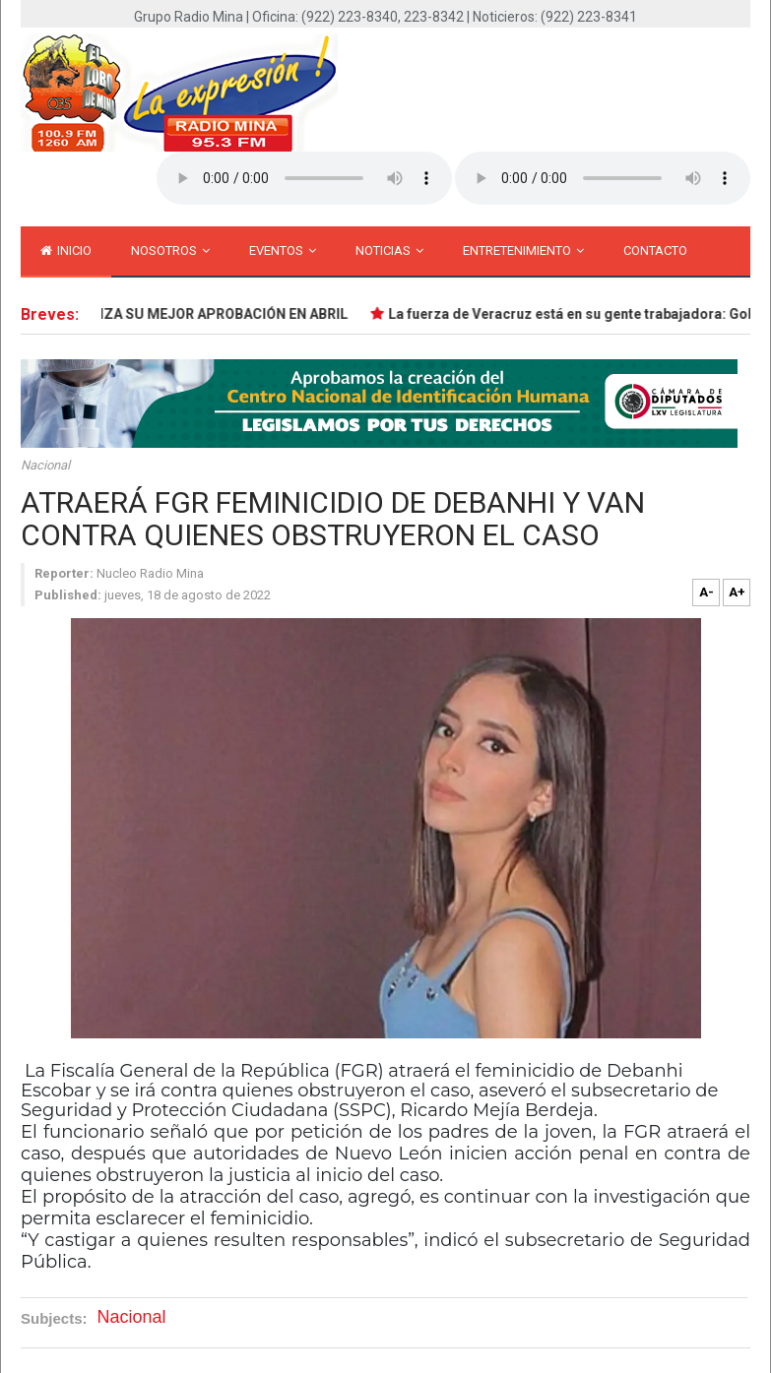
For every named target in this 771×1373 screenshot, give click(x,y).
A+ (737, 592)
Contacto (655, 250)
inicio (66, 250)
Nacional (45, 465)
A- (706, 592)
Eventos (282, 250)
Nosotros (170, 250)
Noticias (389, 250)
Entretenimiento (523, 250)
